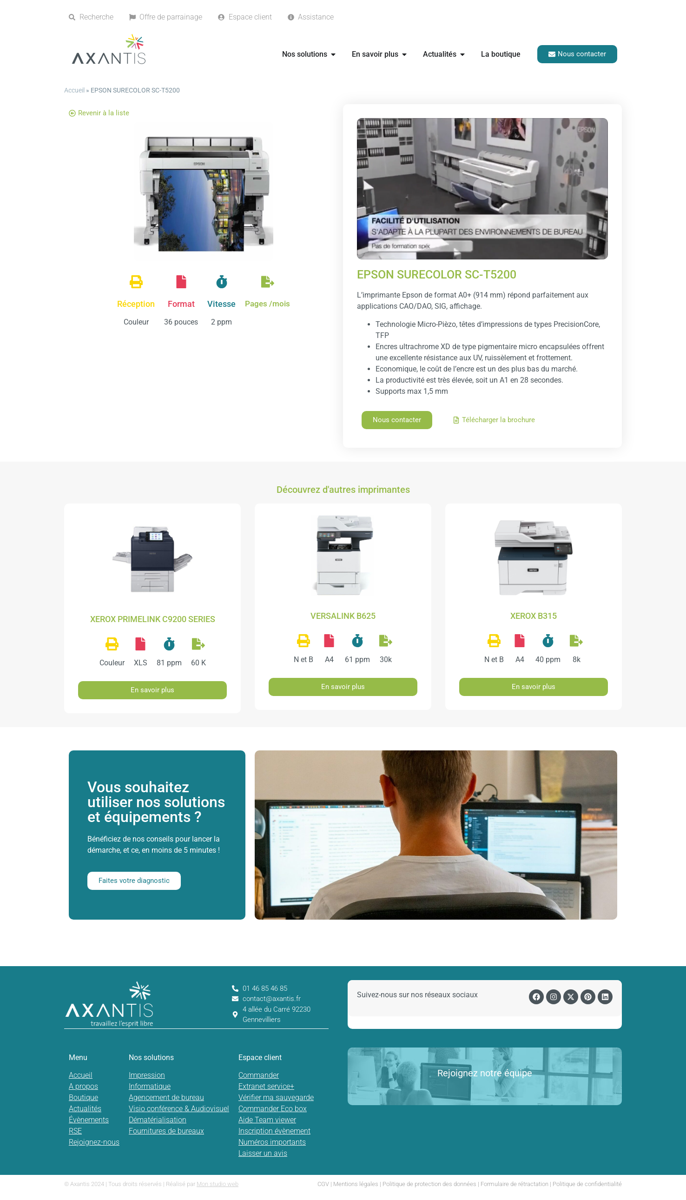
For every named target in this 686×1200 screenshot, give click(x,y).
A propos (83, 1086)
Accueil (74, 90)
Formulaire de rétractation (514, 1183)
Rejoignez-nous (94, 1142)
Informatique (150, 1086)
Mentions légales (355, 1183)
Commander (258, 1075)
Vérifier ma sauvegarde (276, 1097)
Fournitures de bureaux (166, 1131)
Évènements (89, 1119)
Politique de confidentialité (587, 1183)
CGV (323, 1183)
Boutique (83, 1097)
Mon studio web (217, 1183)
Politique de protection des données (429, 1183)
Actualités (85, 1108)
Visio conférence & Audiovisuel (179, 1108)
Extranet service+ (266, 1086)
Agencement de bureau (166, 1097)
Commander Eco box (272, 1108)
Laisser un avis (262, 1153)
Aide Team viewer (267, 1119)
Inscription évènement (274, 1131)
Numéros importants (272, 1142)
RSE (75, 1131)
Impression (147, 1075)
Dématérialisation (157, 1119)
